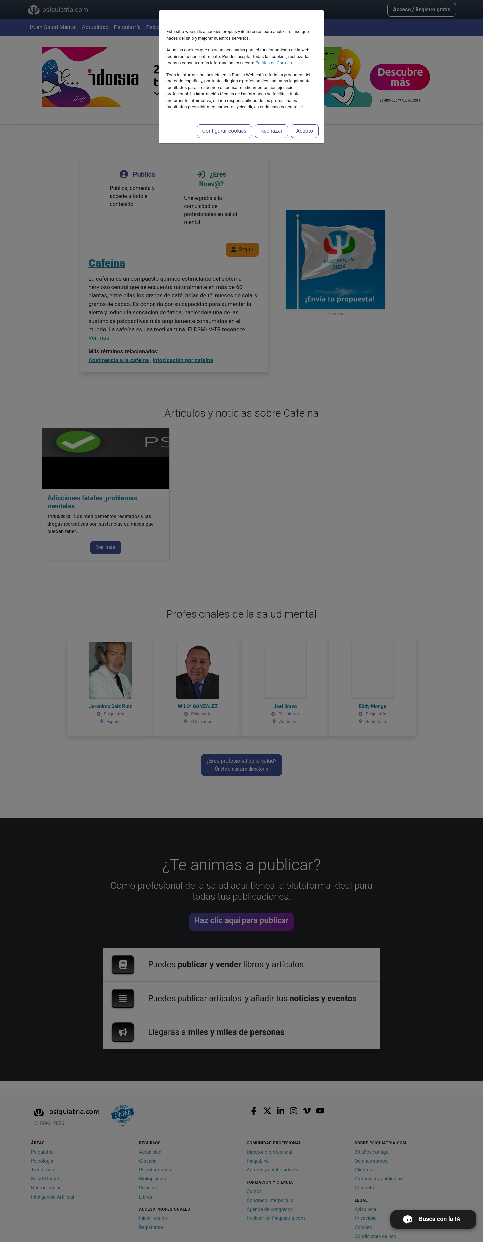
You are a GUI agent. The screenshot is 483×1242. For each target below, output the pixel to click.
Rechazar (271, 131)
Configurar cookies (224, 131)
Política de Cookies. (274, 62)
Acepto (304, 131)
